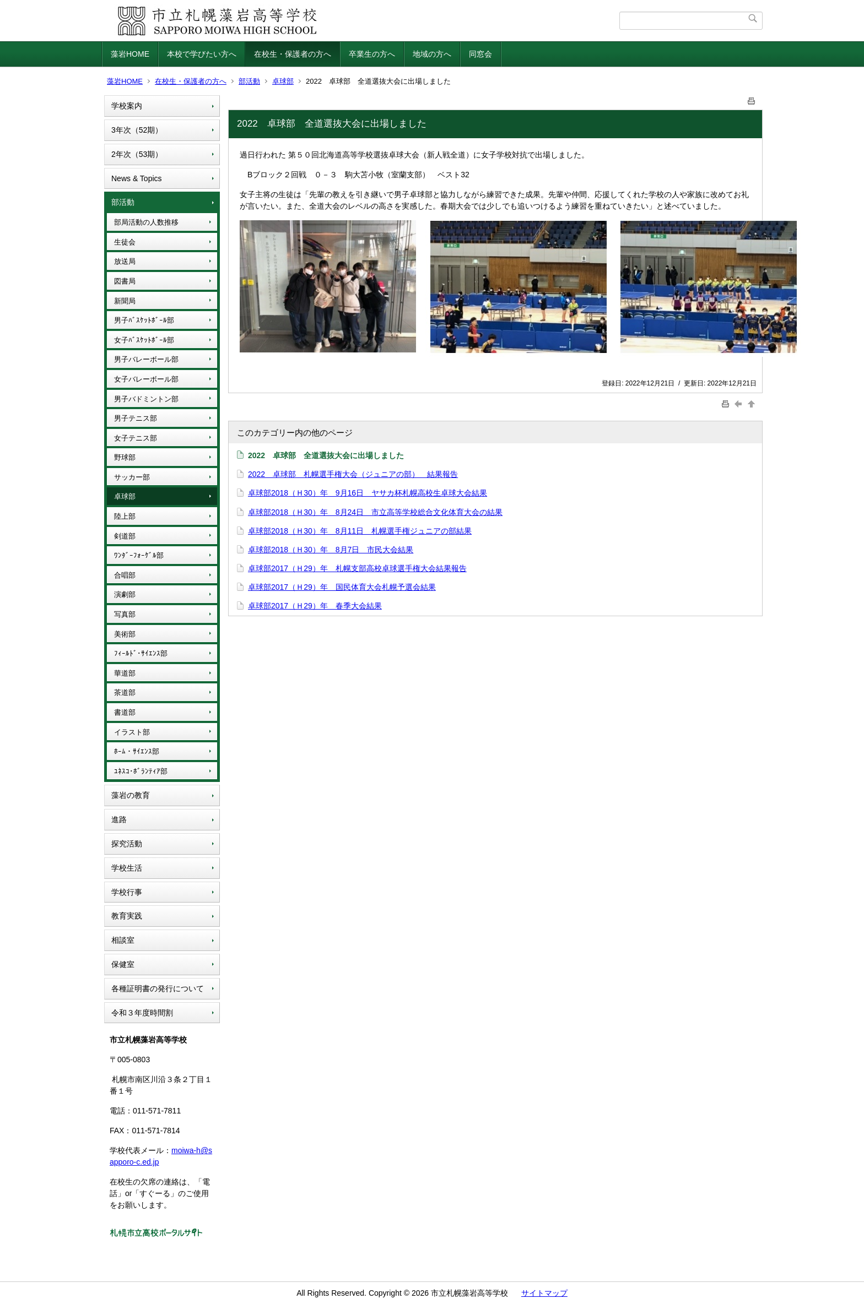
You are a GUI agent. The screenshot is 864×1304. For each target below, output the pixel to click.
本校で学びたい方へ (201, 54)
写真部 (125, 614)
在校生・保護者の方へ (292, 54)
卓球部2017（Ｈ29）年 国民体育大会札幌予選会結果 (342, 587)
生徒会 (125, 242)
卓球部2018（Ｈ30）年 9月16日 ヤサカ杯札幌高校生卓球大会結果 (367, 492)
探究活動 (126, 843)
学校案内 (126, 105)
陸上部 (125, 516)
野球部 (125, 457)
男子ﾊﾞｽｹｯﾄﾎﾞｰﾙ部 (144, 320)
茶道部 (125, 692)
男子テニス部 (135, 418)
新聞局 (125, 301)
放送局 (125, 261)
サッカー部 (132, 477)
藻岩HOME (130, 54)
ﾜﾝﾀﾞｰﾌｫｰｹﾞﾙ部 (139, 555)
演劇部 (125, 594)
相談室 (122, 940)
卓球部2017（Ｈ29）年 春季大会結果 (315, 605)
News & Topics (136, 178)
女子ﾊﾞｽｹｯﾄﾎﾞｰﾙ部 (144, 340)
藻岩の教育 (130, 795)
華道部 (125, 673)
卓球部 (283, 81)
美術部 (125, 634)
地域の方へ (432, 54)
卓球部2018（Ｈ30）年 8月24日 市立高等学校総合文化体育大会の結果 (375, 512)
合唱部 (125, 575)
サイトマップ (544, 1293)
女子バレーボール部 (146, 379)
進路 (119, 819)
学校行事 (126, 892)
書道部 (125, 712)
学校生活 (126, 867)
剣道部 (125, 536)
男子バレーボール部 (146, 359)
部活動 (249, 81)
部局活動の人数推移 (146, 222)
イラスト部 (132, 732)
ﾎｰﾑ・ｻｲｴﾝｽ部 (136, 751)
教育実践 (126, 915)
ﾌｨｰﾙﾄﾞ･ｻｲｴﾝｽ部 (141, 653)
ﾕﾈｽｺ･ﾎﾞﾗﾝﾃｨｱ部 (141, 771)
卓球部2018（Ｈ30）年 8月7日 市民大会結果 (330, 549)
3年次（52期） (137, 130)
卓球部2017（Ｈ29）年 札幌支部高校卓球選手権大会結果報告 (357, 568)
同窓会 (480, 54)
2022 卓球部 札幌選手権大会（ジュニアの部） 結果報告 (353, 474)
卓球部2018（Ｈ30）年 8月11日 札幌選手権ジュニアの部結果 (360, 530)
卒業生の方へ (372, 54)
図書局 (125, 281)
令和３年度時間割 (142, 1012)
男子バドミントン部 (146, 399)
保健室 (122, 964)
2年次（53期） (137, 154)
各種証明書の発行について (157, 988)
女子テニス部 (135, 438)
